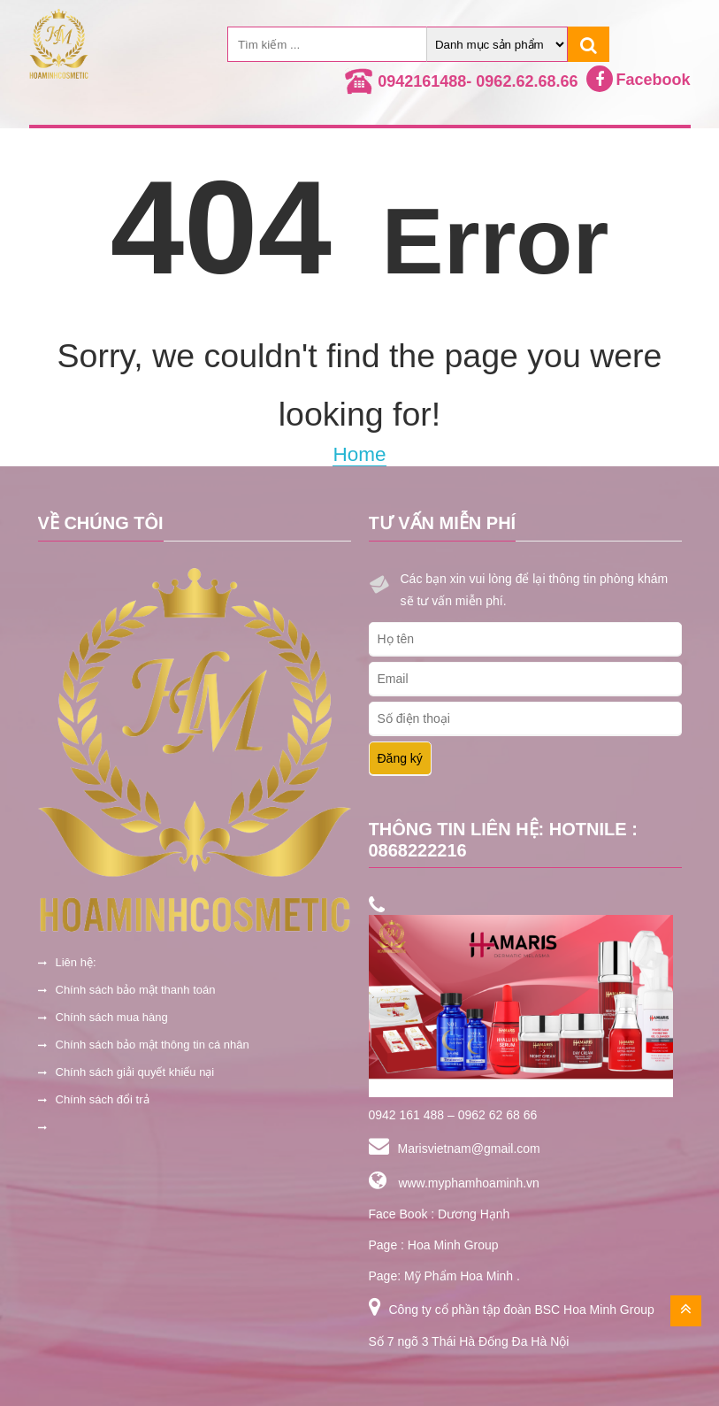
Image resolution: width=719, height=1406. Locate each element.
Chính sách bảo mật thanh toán (136, 989)
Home (359, 454)
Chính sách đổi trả (102, 1099)
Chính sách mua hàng (112, 1017)
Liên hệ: (76, 962)
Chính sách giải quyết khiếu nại (135, 1072)
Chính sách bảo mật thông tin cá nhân (152, 1044)
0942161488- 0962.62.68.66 (477, 81)
